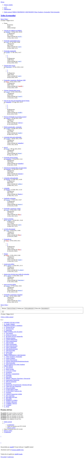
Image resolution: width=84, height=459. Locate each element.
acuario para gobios (9, 264)
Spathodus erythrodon (10, 198)
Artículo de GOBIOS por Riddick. (13, 30)
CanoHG (20, 86)
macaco (8, 200)
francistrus (9, 67)
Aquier (19, 259)
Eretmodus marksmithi (10, 51)
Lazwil (8, 92)
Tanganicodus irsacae (9, 65)
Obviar (2, 2)
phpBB (12, 447)
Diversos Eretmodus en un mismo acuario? (15, 116)
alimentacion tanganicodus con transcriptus (15, 167)
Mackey (8, 179)
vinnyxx (8, 118)
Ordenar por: (26, 308)
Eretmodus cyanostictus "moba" (12, 208)
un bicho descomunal (9, 229)
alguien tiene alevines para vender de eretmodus (16, 274)
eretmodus (6, 188)
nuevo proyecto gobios (10, 284)
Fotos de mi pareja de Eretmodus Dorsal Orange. (17, 100)
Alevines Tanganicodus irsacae (12, 90)
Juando (20, 133)
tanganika (8, 102)
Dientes (6, 254)
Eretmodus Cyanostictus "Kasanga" (13, 294)
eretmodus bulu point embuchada (12, 137)
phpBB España (18, 454)
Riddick (8, 32)
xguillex (8, 128)
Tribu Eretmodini (8, 15)
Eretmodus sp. (7, 239)
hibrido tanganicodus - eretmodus (13, 127)
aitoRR (8, 52)
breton (7, 149)
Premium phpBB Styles (17, 450)
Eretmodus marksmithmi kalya (12, 40)
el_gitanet (8, 220)
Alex (7, 296)
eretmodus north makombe (11, 178)
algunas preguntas (8, 219)
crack (7, 42)
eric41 (19, 36)
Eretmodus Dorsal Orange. (11, 157)
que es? (6, 147)
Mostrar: (9, 308)
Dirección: (42, 308)
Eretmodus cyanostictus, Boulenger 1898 (15, 80)
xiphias (20, 184)
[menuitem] (5, 7)
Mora (7, 81)
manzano (8, 169)
